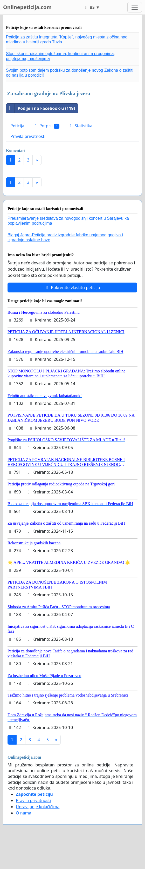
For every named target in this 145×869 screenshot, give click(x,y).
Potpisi (46, 126)
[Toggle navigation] (134, 7)
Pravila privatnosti (27, 136)
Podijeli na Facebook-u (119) (40, 108)
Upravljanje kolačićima (37, 807)
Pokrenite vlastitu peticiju (72, 287)
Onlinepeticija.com (27, 7)
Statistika (80, 126)
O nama (23, 813)
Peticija (17, 126)
